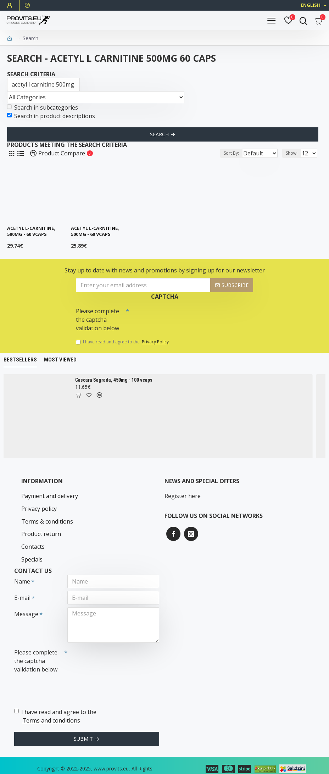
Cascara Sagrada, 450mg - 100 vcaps (118, 380)
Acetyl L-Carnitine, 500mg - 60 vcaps (31, 231)
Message (26, 603)
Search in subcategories (42, 107)
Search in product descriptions (51, 116)
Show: (291, 153)
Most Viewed (60, 359)
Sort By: (211, 153)
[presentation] (178, 317)
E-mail (22, 587)
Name (22, 570)
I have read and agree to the (123, 342)
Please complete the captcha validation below (97, 319)
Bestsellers (20, 359)
